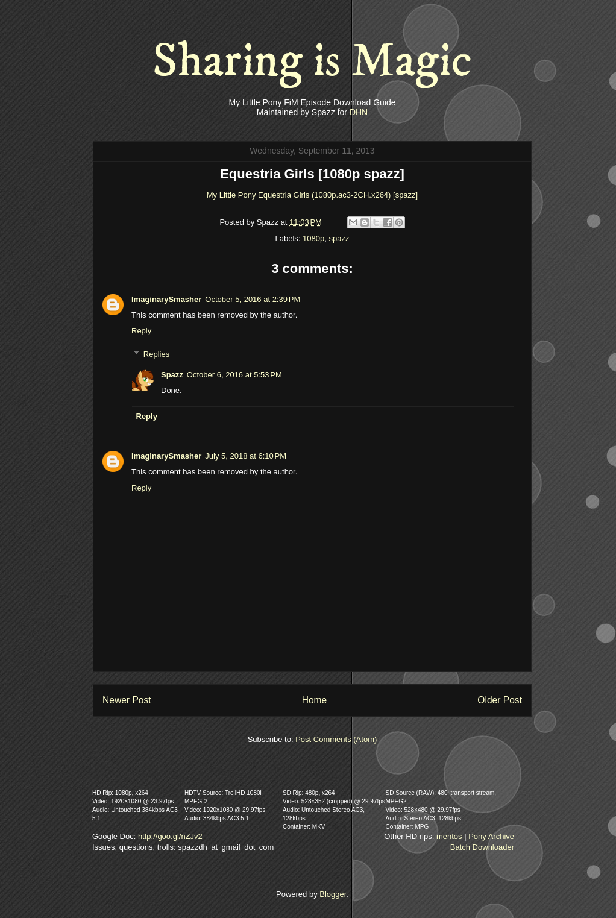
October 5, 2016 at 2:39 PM (252, 299)
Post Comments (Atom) (336, 739)
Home (314, 700)
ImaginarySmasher (166, 299)
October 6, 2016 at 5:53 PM (234, 374)
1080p (313, 238)
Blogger (332, 894)
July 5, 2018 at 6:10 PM (245, 456)
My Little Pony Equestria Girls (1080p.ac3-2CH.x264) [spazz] (312, 195)
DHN (359, 112)
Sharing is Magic (312, 61)
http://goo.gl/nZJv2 (170, 836)
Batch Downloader (482, 847)
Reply (141, 330)
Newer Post (126, 700)
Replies (156, 354)
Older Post (499, 700)
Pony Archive (491, 836)
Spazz (172, 374)
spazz (338, 238)
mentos (449, 836)
